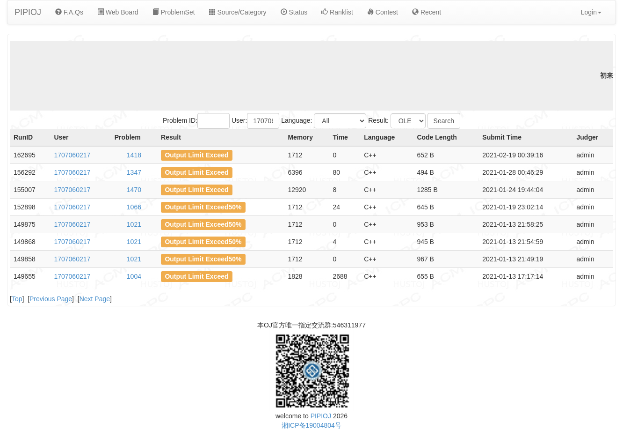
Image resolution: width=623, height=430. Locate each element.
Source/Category (238, 12)
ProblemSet (173, 12)
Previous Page (50, 299)
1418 (134, 155)
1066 (134, 207)
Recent (426, 12)
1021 (134, 224)
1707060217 (72, 155)
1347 (134, 172)
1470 (134, 189)
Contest (382, 12)
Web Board (117, 12)
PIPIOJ (27, 12)
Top (17, 299)
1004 (134, 276)
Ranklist (337, 12)
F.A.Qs (69, 12)
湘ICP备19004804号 (311, 425)
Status (294, 12)
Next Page (95, 299)
